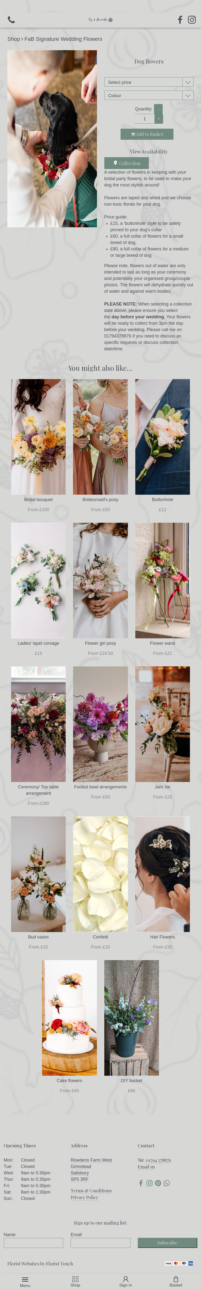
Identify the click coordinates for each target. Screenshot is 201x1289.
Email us (146, 1167)
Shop (13, 39)
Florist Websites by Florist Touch (40, 1264)
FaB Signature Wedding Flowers (63, 39)
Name (9, 1234)
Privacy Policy (84, 1197)
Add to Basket (147, 134)
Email (76, 1234)
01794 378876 (158, 1160)
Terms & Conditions (91, 1191)
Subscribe (167, 1243)
